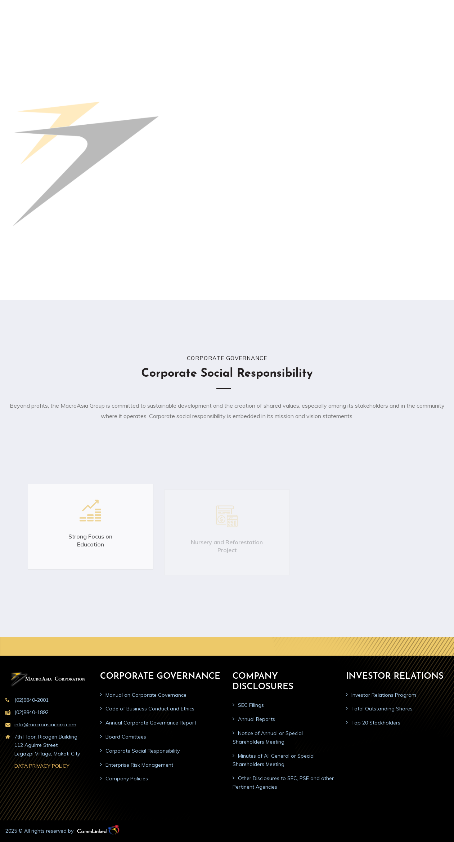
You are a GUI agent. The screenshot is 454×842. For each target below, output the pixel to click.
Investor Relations (286, 30)
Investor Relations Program (383, 695)
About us (140, 30)
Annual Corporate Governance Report (150, 722)
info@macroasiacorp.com (45, 724)
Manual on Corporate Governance (145, 695)
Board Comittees (125, 737)
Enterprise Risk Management (139, 765)
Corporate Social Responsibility (142, 751)
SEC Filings (251, 705)
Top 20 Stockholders (375, 722)
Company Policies (126, 778)
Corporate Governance (179, 30)
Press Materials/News (336, 30)
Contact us (439, 30)
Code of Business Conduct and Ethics (149, 708)
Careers (411, 30)
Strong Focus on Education (90, 546)
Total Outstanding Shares (382, 708)
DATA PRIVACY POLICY (41, 766)
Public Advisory (380, 30)
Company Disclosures (234, 30)
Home (116, 30)
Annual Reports (256, 719)
